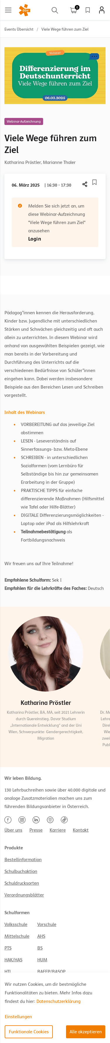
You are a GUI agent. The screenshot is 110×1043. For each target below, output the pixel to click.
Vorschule (46, 924)
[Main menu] (8, 10)
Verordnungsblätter (24, 895)
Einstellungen (18, 1016)
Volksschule (15, 924)
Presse (36, 830)
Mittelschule (16, 936)
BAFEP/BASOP (51, 971)
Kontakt (81, 830)
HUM (42, 960)
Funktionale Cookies (29, 1031)
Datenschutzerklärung (58, 1001)
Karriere (58, 830)
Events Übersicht (18, 29)
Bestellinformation (23, 859)
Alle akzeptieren (86, 1031)
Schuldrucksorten (21, 883)
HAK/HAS (13, 960)
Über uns (13, 830)
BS (40, 948)
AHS (41, 936)
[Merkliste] (94, 182)
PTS (7, 948)
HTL (7, 971)
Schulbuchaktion (20, 871)
